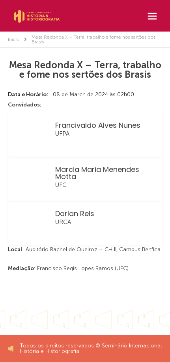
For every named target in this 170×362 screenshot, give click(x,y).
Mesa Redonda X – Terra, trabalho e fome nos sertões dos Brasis (93, 39)
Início (13, 39)
